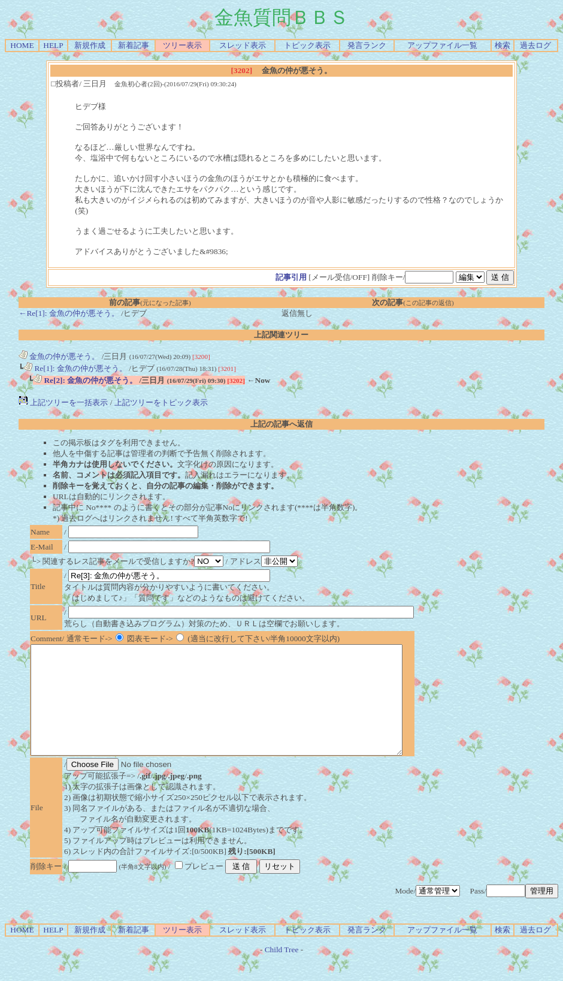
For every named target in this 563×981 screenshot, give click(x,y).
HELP (53, 45)
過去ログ (535, 45)
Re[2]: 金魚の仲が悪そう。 (85, 380)
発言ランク (366, 45)
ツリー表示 (182, 45)
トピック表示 (307, 45)
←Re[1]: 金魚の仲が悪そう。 (69, 313)
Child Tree (282, 971)
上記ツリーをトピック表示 (161, 402)
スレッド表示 (242, 45)
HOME (22, 45)
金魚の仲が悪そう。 (59, 356)
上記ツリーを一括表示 (63, 402)
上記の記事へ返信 (281, 423)
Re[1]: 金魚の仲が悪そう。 (75, 368)
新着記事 (133, 45)
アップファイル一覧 (442, 45)
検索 (502, 45)
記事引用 (291, 277)
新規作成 (89, 45)
